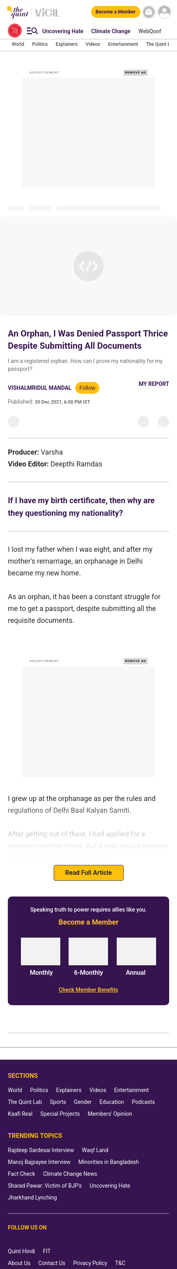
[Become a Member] (115, 11)
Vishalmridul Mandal (39, 388)
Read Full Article (88, 872)
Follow (87, 388)
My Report (154, 384)
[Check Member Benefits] (88, 989)
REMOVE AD (135, 72)
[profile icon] (164, 12)
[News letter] (149, 12)
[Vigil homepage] (48, 16)
